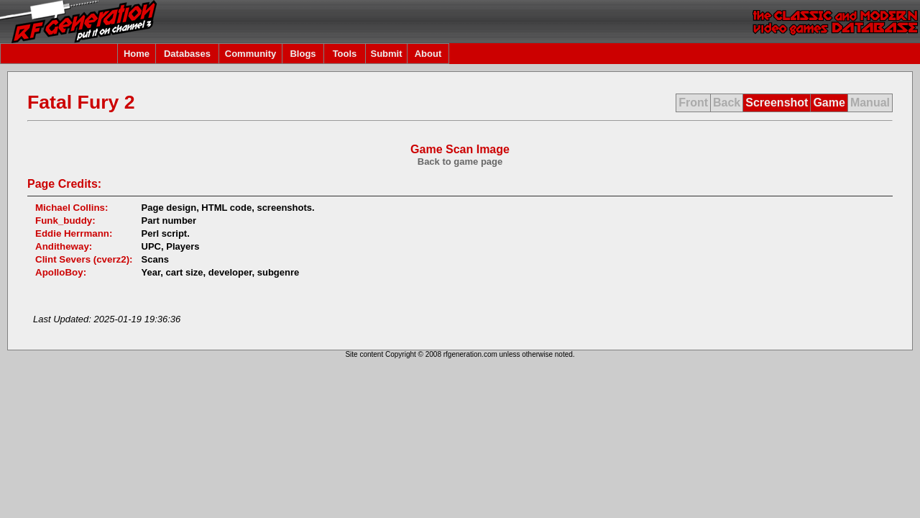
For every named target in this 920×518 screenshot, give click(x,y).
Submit (386, 53)
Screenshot (776, 102)
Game (829, 102)
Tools (345, 53)
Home (137, 53)
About (428, 53)
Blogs (303, 53)
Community (251, 53)
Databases (187, 53)
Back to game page (460, 161)
